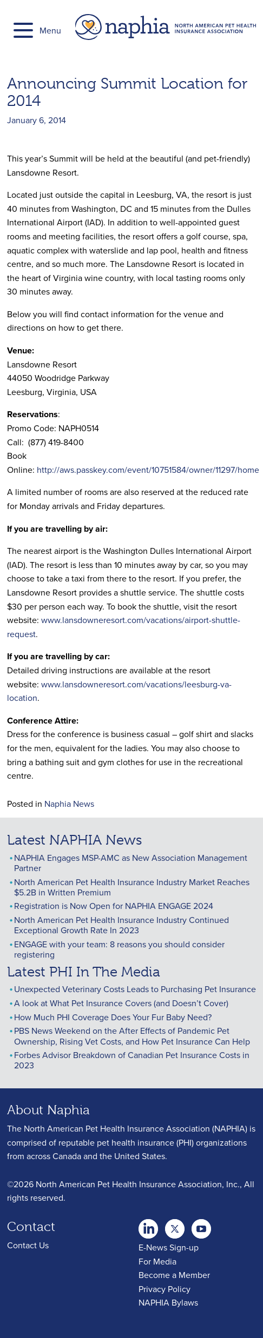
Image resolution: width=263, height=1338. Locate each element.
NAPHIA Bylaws (168, 1302)
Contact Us (28, 1245)
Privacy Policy (164, 1289)
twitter (148, 1226)
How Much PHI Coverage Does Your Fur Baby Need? (113, 1017)
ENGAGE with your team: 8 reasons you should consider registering (119, 949)
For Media (157, 1261)
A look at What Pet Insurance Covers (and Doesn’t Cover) (121, 1003)
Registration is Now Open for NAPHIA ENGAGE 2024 (113, 906)
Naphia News (69, 804)
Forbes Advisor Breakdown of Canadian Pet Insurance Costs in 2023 (131, 1060)
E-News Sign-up (169, 1247)
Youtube (175, 1226)
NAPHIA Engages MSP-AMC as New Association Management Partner (130, 863)
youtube (201, 1226)
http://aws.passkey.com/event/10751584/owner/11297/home (148, 470)
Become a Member (174, 1275)
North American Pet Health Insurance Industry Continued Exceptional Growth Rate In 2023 (121, 925)
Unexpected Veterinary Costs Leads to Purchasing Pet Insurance (135, 989)
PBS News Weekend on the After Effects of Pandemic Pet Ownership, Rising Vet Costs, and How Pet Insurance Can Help (132, 1036)
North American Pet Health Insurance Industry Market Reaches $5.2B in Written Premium (131, 887)
